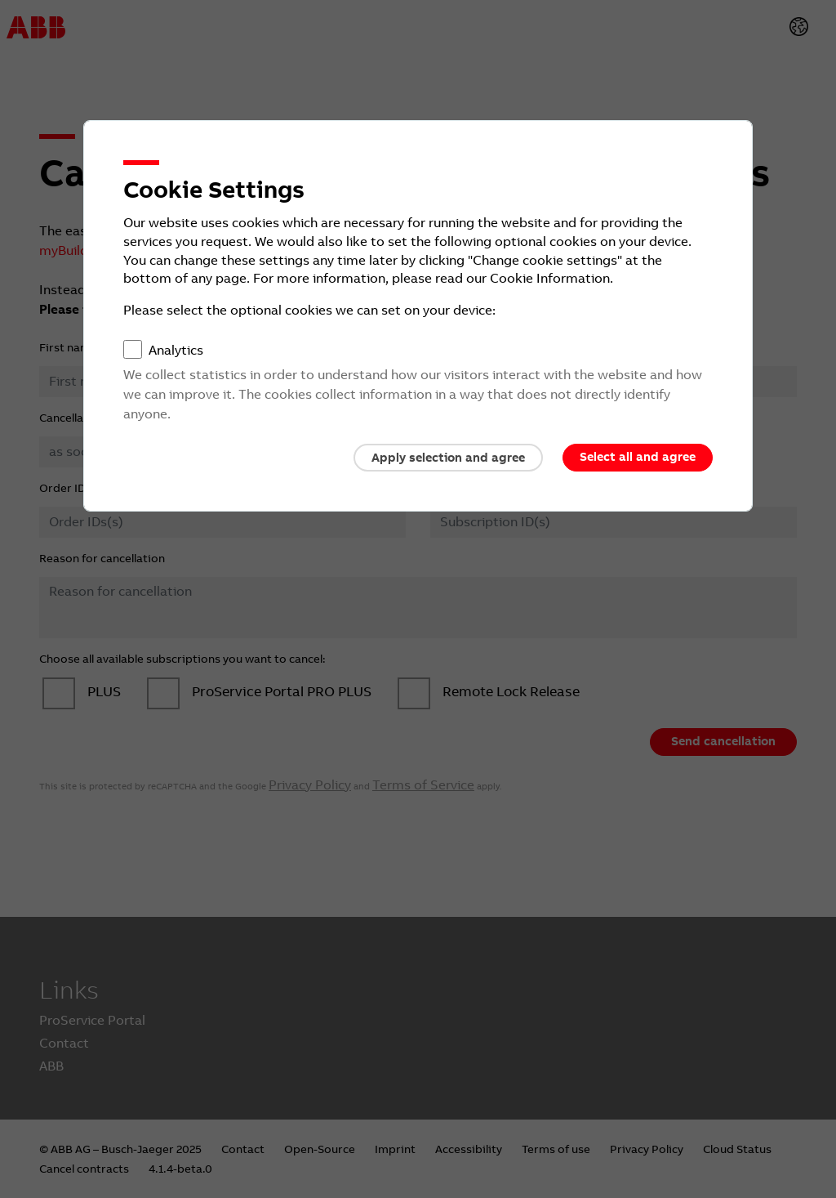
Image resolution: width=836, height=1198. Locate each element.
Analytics (176, 350)
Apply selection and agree (448, 457)
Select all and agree (638, 457)
